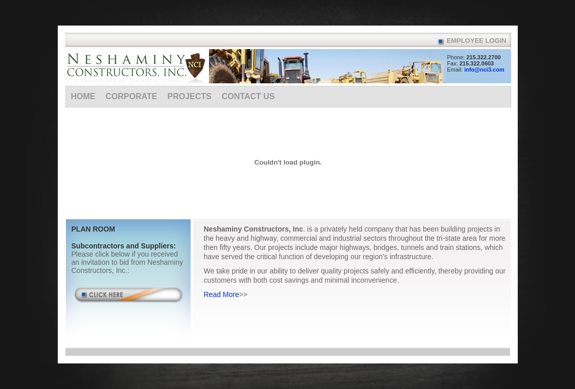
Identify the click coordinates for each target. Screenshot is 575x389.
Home (83, 96)
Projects (190, 96)
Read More (221, 294)
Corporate (131, 96)
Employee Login (477, 40)
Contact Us (248, 96)
